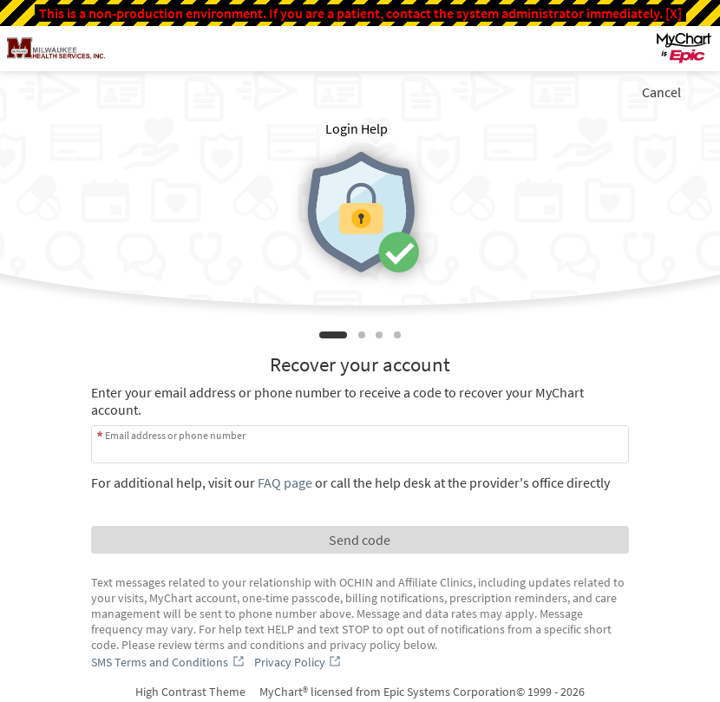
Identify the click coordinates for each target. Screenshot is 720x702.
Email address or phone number (175, 435)
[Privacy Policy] (299, 662)
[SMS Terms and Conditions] (169, 662)
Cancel (661, 92)
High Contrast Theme (190, 691)
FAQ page (285, 482)
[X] (673, 13)
